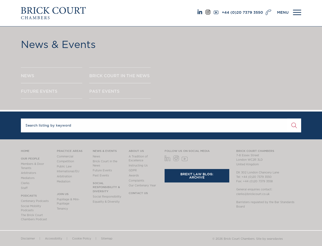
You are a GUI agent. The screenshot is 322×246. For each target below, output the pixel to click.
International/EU (68, 171)
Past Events (101, 175)
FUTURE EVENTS (39, 91)
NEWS (27, 75)
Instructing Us (138, 165)
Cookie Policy (81, 238)
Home (25, 150)
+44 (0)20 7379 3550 (242, 12)
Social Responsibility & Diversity (106, 187)
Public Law (64, 166)
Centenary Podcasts (35, 201)
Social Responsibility (107, 196)
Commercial (65, 156)
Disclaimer (28, 238)
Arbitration (64, 176)
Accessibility (53, 238)
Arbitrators (28, 173)
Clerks (25, 183)
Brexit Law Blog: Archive (196, 175)
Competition (65, 161)
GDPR (133, 170)
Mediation (63, 181)
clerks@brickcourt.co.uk (253, 194)
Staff (24, 188)
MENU (283, 12)
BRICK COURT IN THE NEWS (119, 75)
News (96, 156)
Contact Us (138, 193)
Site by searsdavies (269, 238)
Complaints (136, 180)
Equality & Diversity (106, 201)
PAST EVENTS (104, 91)
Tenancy (62, 208)
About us (136, 150)
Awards (134, 175)
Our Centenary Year (142, 185)
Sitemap (106, 238)
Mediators (28, 178)
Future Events (102, 170)
